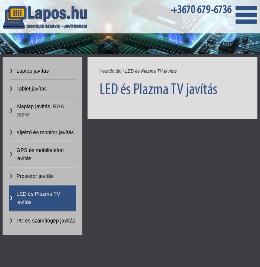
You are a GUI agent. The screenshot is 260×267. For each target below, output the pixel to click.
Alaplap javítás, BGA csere (40, 110)
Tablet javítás (31, 89)
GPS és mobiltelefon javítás (40, 154)
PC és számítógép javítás (45, 221)
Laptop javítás (32, 71)
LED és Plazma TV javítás (38, 198)
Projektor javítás (34, 176)
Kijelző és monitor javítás (45, 132)
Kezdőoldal (110, 71)
